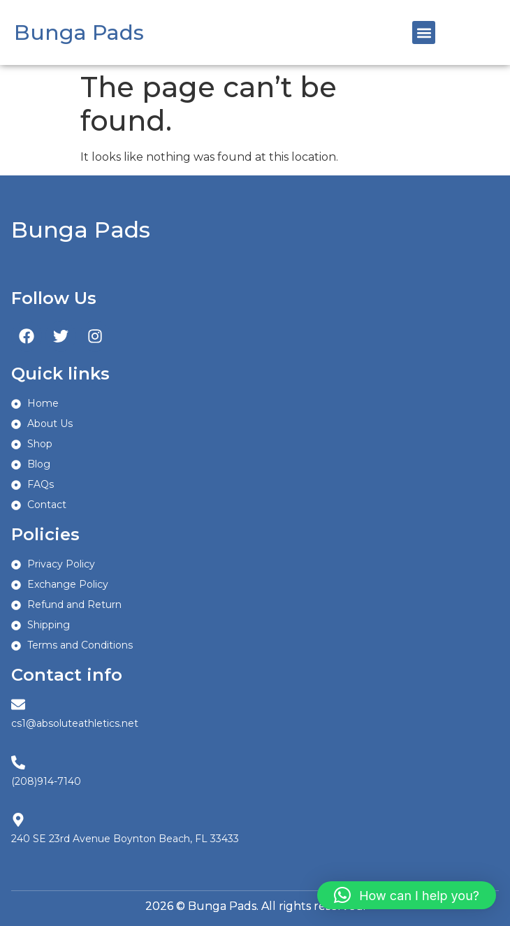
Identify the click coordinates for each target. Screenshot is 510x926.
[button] (423, 32)
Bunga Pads (79, 32)
